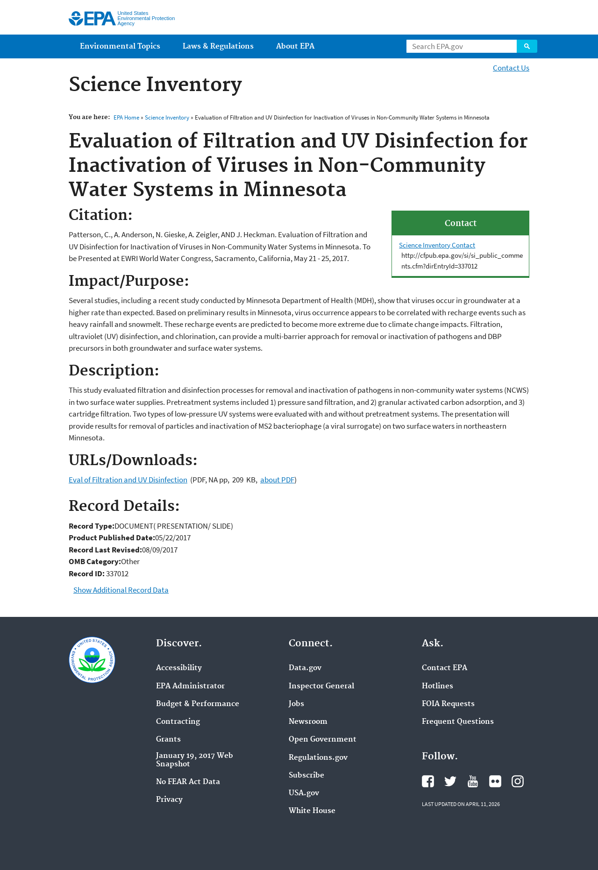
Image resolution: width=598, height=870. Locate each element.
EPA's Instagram (518, 781)
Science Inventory (167, 117)
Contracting (178, 722)
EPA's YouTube (473, 781)
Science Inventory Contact (437, 244)
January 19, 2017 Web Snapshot (194, 760)
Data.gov (305, 668)
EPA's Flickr (495, 781)
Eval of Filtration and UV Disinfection (128, 479)
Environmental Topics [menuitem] (120, 46)
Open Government (322, 740)
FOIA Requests (448, 704)
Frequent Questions (458, 722)
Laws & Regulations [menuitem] (218, 46)
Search (527, 46)
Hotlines (437, 686)
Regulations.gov (318, 758)
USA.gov (304, 793)
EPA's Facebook (428, 781)
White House (312, 811)
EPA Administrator (190, 686)
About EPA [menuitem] (295, 46)
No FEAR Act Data (188, 782)
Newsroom (308, 722)
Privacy (169, 800)
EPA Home (126, 117)
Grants (168, 740)
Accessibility (179, 668)
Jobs (296, 704)
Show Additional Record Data (121, 590)
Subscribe (306, 775)
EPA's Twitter (450, 781)
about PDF (277, 479)
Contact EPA (444, 668)
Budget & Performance (197, 704)
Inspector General (321, 686)
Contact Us (511, 68)
